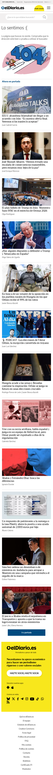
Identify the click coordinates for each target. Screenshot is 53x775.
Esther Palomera (8, 579)
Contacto (26, 753)
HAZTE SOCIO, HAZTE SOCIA (24, 673)
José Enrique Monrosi (10, 171)
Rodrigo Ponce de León (11, 392)
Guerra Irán (20, 2)
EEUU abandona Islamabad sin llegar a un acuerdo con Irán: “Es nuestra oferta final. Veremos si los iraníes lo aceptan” (25, 118)
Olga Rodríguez (8, 214)
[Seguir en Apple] (12, 687)
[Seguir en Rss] (8, 702)
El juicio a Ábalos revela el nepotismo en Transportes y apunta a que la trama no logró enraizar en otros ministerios (24, 619)
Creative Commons (26, 729)
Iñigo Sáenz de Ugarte (11, 257)
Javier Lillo (6, 625)
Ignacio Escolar (8, 484)
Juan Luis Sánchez (9, 346)
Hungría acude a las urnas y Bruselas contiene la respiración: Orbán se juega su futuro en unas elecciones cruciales (25, 386)
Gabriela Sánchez (9, 441)
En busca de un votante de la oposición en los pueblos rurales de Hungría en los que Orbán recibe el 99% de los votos (25, 297)
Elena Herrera (17, 625)
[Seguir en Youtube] (32, 698)
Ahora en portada (11, 81)
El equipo (26, 721)
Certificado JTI (26, 765)
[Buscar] (44, 17)
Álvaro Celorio (7, 530)
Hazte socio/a (39, 8)
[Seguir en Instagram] (26, 699)
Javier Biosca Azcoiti (10, 303)
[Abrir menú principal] (48, 8)
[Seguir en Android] (8, 687)
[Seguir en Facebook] (18, 698)
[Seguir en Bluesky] (8, 699)
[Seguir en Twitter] (13, 699)
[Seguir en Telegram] (22, 699)
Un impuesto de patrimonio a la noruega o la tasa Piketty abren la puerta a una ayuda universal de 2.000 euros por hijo (25, 524)
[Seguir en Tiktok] (37, 698)
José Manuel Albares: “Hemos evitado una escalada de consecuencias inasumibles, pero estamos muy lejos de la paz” (25, 165)
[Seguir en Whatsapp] (42, 699)
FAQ (26, 741)
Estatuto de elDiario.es (26, 725)
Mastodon (26, 769)
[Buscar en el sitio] (23, 17)
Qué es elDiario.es (26, 717)
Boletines (26, 761)
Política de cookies (26, 749)
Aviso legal (26, 733)
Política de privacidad (26, 737)
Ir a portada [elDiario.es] (27, 632)
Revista (26, 757)
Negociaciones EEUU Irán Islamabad (33, 2)
